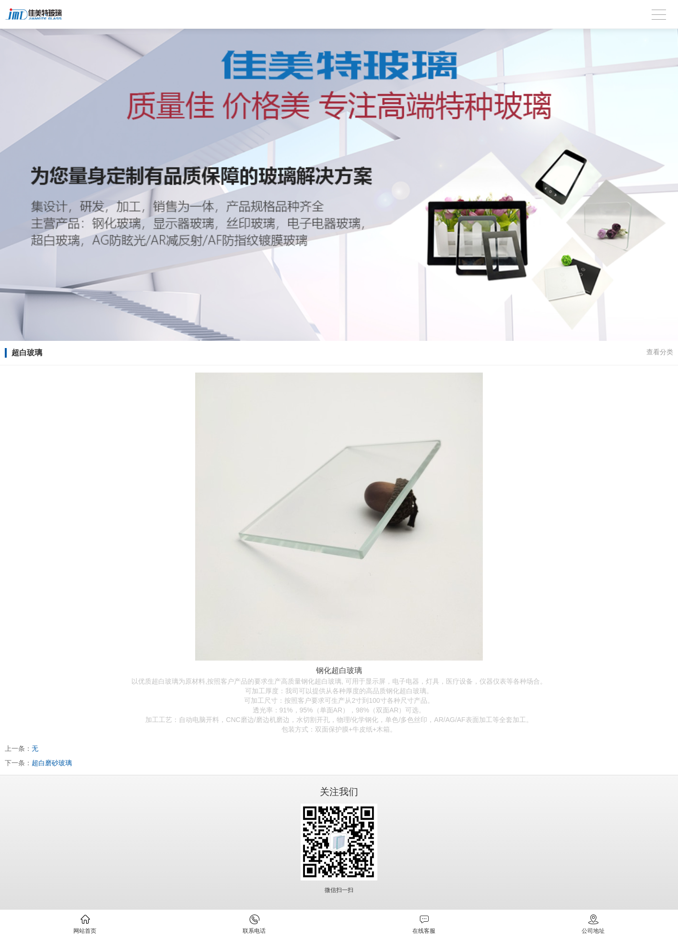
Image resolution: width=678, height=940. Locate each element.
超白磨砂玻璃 (52, 763)
